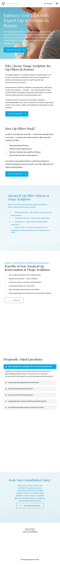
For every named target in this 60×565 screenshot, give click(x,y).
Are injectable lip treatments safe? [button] (19, 389)
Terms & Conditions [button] (30, 531)
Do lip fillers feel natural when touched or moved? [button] (24, 407)
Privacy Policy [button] (30, 529)
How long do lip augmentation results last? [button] (22, 382)
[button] (57, 4)
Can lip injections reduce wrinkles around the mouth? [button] (25, 401)
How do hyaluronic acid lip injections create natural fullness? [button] (28, 366)
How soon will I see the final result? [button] (19, 395)
